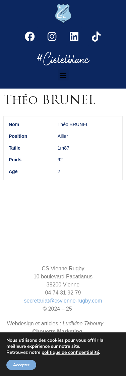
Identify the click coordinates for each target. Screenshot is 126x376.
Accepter (21, 365)
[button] (63, 74)
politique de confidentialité (70, 353)
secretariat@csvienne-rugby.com (63, 301)
